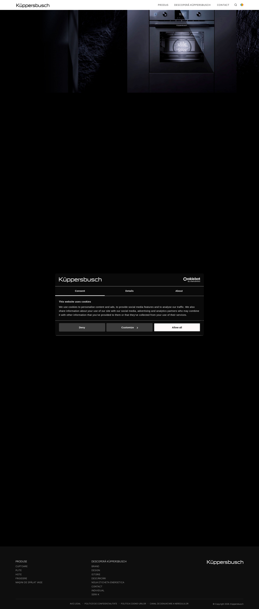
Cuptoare (22, 566)
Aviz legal (75, 603)
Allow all (177, 327)
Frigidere (21, 578)
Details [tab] (129, 290)
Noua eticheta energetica (108, 582)
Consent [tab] (80, 290)
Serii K (95, 594)
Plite (19, 570)
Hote (19, 574)
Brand (95, 566)
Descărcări (99, 578)
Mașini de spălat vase (29, 582)
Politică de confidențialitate (101, 603)
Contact (97, 586)
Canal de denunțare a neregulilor (169, 603)
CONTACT (223, 5)
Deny (82, 327)
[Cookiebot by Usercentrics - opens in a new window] (185, 279)
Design (96, 570)
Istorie (96, 574)
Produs (163, 5)
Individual (98, 590)
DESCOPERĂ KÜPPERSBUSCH (192, 5)
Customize (129, 327)
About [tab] (179, 290)
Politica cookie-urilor (133, 603)
